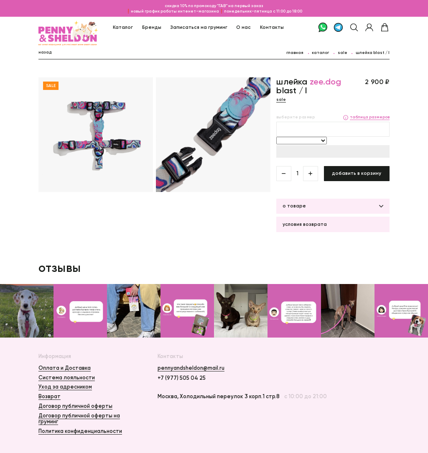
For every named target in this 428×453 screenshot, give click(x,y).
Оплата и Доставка (64, 368)
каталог (320, 52)
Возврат (49, 396)
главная (294, 52)
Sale (342, 52)
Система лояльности (66, 377)
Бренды (151, 27)
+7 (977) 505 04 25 (182, 378)
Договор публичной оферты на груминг (79, 418)
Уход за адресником (65, 387)
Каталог (123, 27)
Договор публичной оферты (75, 406)
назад (44, 52)
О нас (243, 27)
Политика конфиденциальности (80, 431)
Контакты (272, 27)
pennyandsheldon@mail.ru (191, 368)
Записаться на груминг (198, 27)
